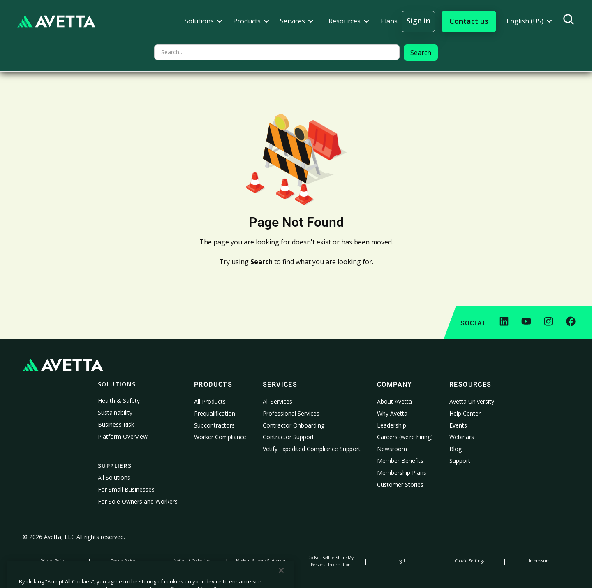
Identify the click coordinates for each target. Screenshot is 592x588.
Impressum (539, 561)
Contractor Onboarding (293, 425)
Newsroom (392, 449)
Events (458, 425)
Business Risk (116, 424)
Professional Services (291, 413)
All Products (210, 401)
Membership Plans (401, 472)
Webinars (461, 437)
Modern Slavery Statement (261, 561)
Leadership (391, 425)
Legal (400, 561)
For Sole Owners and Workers (138, 501)
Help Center (465, 413)
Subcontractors (214, 425)
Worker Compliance (220, 437)
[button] (203, 21)
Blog (455, 449)
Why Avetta (392, 413)
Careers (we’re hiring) (405, 437)
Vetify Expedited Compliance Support (312, 449)
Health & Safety (119, 400)
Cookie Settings (469, 561)
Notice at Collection (191, 561)
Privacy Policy (52, 561)
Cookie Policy (122, 561)
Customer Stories (400, 484)
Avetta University (471, 401)
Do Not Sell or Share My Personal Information (331, 561)
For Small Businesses (126, 489)
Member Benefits (400, 461)
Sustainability (115, 412)
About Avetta (394, 401)
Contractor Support (288, 437)
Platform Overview (123, 436)
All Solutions (114, 477)
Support (459, 461)
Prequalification (214, 413)
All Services (277, 401)
